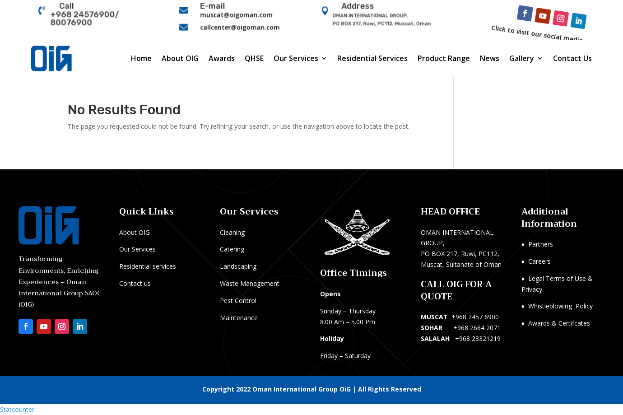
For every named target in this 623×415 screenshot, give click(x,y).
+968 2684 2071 (477, 327)
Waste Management (249, 283)
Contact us (135, 283)
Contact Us (572, 58)
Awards (222, 58)
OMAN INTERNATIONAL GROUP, (371, 16)
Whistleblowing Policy (560, 306)
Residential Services (372, 58)
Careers (539, 261)
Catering (232, 249)
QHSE (254, 58)
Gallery (521, 58)
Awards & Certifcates (559, 323)
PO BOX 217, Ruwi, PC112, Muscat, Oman (382, 23)
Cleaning (232, 232)
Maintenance (239, 317)
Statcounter (17, 409)
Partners (540, 244)
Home (141, 58)
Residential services (147, 266)
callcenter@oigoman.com (240, 26)
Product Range (444, 58)
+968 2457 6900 (475, 316)
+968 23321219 (478, 338)
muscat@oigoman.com (237, 15)
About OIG (180, 58)
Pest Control (238, 300)
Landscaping (238, 266)
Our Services (296, 58)
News (489, 58)
